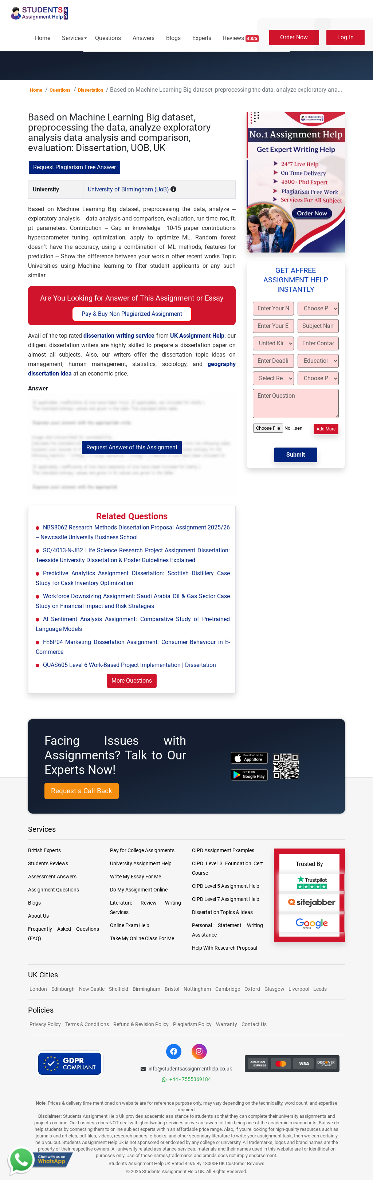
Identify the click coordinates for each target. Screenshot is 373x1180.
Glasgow (275, 989)
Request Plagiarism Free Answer (74, 167)
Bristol (172, 989)
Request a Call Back (81, 791)
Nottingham (197, 989)
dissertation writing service (118, 335)
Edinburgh (63, 989)
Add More (326, 429)
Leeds (320, 989)
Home (42, 38)
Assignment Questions (53, 890)
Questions (108, 38)
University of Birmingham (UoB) (128, 189)
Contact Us (254, 1024)
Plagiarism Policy (192, 1024)
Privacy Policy (45, 1024)
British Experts (44, 850)
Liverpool (299, 989)
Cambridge (227, 989)
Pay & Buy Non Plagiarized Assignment (132, 313)
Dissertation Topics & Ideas (222, 912)
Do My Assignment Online (139, 890)
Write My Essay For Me (135, 876)
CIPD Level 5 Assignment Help (225, 886)
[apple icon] (249, 757)
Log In (345, 37)
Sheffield (118, 989)
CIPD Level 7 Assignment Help (225, 899)
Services (72, 38)
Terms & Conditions (87, 1024)
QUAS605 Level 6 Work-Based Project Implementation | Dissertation (129, 664)
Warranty (226, 1024)
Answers (143, 38)
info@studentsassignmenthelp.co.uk (186, 1069)
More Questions (131, 680)
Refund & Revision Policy (141, 1024)
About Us (38, 916)
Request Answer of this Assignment (131, 447)
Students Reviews (48, 863)
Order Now (294, 37)
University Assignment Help (141, 863)
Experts (201, 38)
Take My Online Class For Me (142, 938)
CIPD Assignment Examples (223, 850)
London (38, 989)
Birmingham (146, 989)
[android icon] (249, 774)
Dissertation (90, 90)
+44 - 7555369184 (186, 1079)
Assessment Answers (52, 876)
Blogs (173, 38)
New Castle (92, 989)
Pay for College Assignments (142, 850)
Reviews (241, 38)
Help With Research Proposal (224, 948)
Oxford (252, 989)
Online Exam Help (129, 925)
